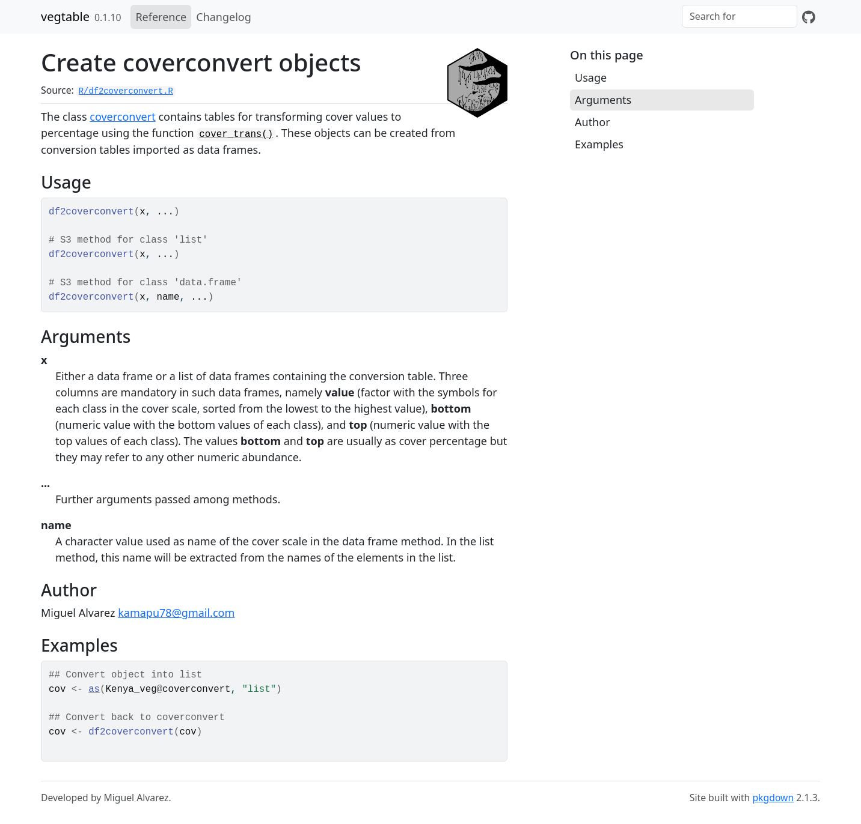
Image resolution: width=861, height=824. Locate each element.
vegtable (65, 16)
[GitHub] (808, 17)
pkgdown (773, 797)
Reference (160, 17)
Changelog (223, 17)
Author (592, 122)
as (94, 689)
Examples (599, 144)
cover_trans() (236, 134)
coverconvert (122, 116)
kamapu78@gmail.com (176, 612)
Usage (591, 77)
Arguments (603, 99)
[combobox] (739, 16)
